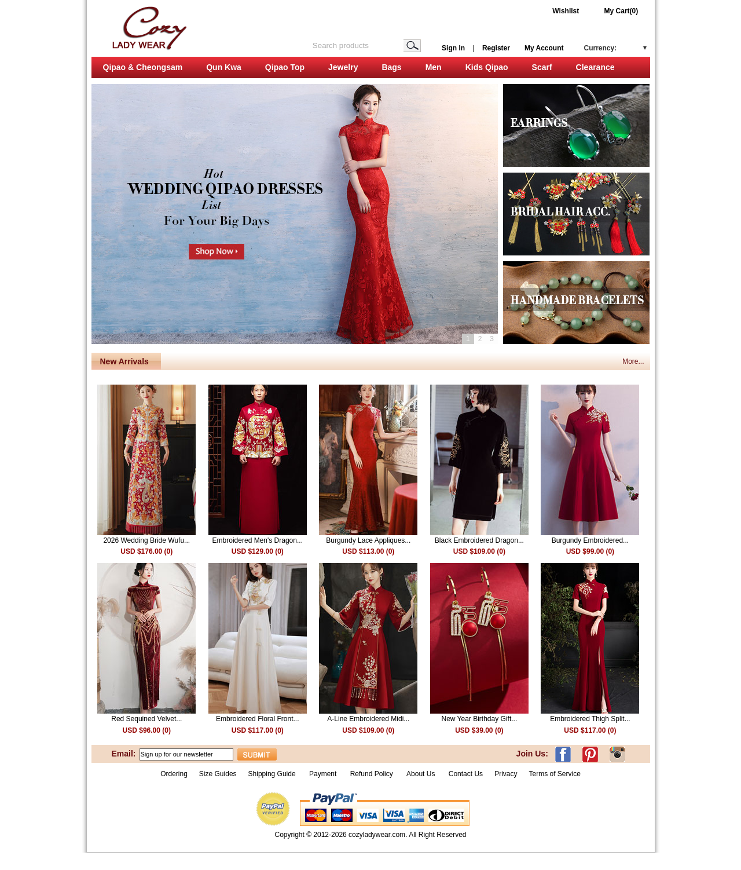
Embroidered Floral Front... (257, 719)
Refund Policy (371, 774)
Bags (391, 67)
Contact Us (466, 774)
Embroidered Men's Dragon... (257, 540)
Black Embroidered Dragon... (479, 540)
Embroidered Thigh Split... (590, 719)
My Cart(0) (621, 11)
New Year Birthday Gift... (479, 719)
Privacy (505, 774)
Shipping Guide (272, 774)
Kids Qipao (486, 67)
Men (433, 67)
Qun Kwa (223, 67)
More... (633, 361)
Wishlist (565, 11)
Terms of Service (554, 774)
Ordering (174, 774)
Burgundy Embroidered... (590, 540)
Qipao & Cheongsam (143, 67)
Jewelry (343, 67)
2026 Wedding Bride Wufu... (146, 540)
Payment (322, 774)
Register (496, 48)
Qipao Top (285, 67)
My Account (544, 48)
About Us (421, 774)
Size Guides (218, 774)
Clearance (595, 67)
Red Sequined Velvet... (146, 719)
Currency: (600, 48)
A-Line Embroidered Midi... (368, 719)
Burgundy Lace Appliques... (368, 540)
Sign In (453, 48)
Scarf (542, 67)
